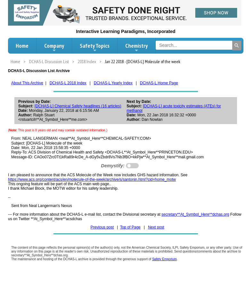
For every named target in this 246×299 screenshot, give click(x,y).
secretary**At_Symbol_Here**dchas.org (195, 214)
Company (54, 47)
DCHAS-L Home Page (159, 83)
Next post (156, 227)
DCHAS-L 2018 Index (68, 83)
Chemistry (136, 47)
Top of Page (130, 227)
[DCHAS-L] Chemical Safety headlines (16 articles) (78, 106)
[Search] (236, 45)
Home (22, 45)
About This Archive (27, 83)
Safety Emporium (164, 259)
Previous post (102, 227)
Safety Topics (95, 47)
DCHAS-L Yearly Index (113, 83)
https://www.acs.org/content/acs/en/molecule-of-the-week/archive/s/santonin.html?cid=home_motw (92, 179)
